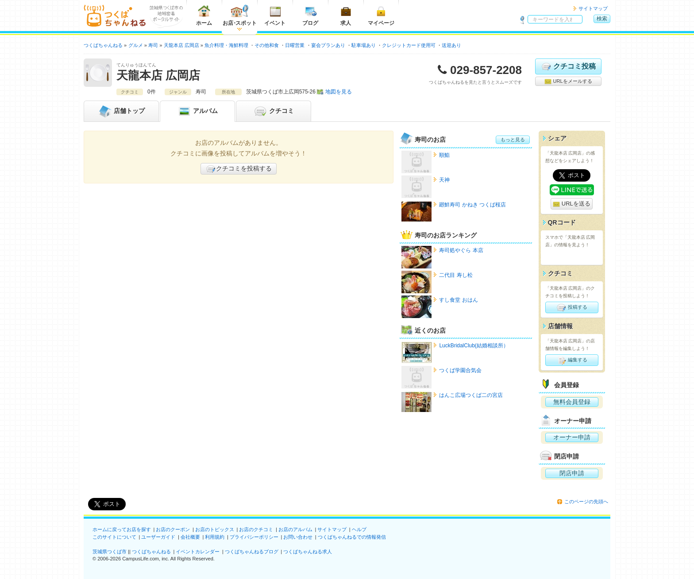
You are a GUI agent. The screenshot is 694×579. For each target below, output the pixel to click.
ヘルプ (359, 529)
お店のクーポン (173, 529)
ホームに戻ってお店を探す (122, 529)
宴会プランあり (328, 45)
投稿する (571, 307)
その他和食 (266, 45)
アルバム (197, 111)
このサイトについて (114, 537)
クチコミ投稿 (568, 66)
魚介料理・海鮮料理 (226, 45)
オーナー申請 (571, 437)
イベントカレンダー (198, 551)
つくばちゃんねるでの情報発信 (352, 537)
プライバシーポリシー (254, 537)
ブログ (310, 15)
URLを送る (571, 204)
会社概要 (190, 537)
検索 (602, 19)
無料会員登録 (571, 401)
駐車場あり (363, 45)
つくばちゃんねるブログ (251, 551)
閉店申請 (571, 473)
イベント (274, 15)
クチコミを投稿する (238, 168)
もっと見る (513, 139)
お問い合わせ (297, 537)
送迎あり (451, 45)
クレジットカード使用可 (409, 45)
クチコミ (273, 111)
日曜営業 (295, 45)
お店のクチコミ (256, 529)
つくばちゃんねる (151, 551)
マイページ (381, 15)
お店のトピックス (214, 529)
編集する (571, 360)
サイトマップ (593, 8)
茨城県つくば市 (110, 551)
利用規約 (214, 537)
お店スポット (240, 15)
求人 (346, 15)
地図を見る (338, 92)
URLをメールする (568, 81)
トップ (121, 111)
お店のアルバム (295, 529)
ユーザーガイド (158, 537)
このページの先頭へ (586, 501)
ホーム (204, 15)
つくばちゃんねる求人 (307, 551)
